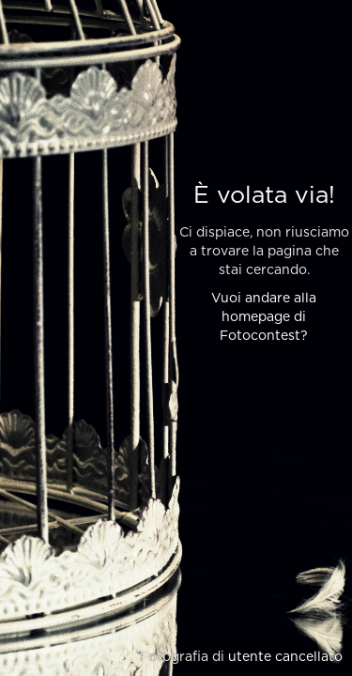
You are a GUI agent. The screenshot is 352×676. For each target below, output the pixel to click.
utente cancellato (285, 657)
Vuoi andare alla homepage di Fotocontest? (263, 317)
